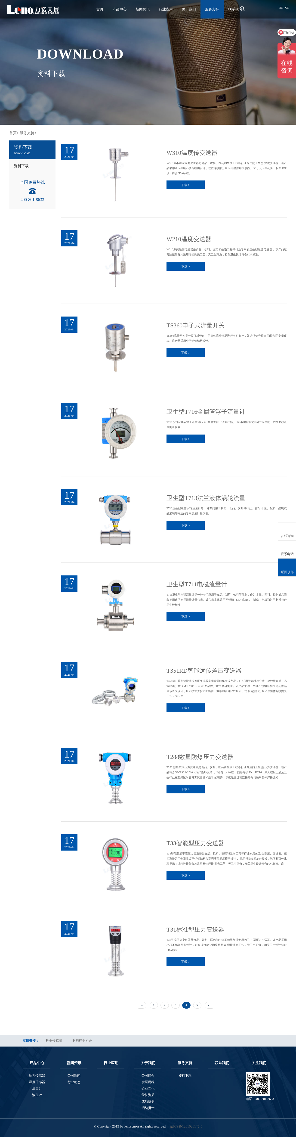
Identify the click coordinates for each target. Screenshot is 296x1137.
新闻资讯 (143, 9)
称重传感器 (54, 1040)
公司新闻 (74, 1075)
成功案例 (148, 1101)
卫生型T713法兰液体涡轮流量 (205, 498)
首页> (14, 133)
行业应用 (166, 9)
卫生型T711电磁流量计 (196, 584)
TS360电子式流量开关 (195, 325)
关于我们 (189, 9)
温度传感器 (37, 1082)
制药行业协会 (82, 1040)
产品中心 (119, 9)
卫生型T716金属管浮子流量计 (205, 411)
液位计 (37, 1095)
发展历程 (148, 1082)
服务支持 (212, 9)
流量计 (37, 1088)
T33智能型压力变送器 (195, 843)
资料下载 (21, 166)
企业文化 (148, 1088)
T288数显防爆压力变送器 (199, 757)
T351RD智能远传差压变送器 (204, 670)
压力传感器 (37, 1075)
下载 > (185, 185)
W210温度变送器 (188, 239)
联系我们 (235, 9)
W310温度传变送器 (191, 152)
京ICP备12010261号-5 (186, 1126)
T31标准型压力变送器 (195, 929)
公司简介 (148, 1075)
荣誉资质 (148, 1095)
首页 (99, 9)
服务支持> (28, 133)
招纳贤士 (148, 1108)
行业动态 (74, 1082)
